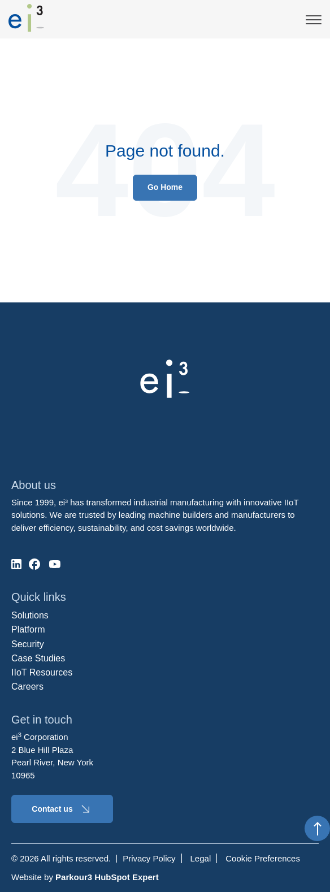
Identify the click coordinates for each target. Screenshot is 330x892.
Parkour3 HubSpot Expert (107, 877)
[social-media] (16, 564)
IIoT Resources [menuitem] (41, 672)
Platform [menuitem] (28, 629)
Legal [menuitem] (200, 858)
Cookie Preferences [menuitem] (262, 858)
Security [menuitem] (27, 644)
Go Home (165, 187)
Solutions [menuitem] (30, 615)
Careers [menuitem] (27, 686)
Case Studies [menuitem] (38, 658)
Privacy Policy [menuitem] (149, 858)
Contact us (62, 809)
